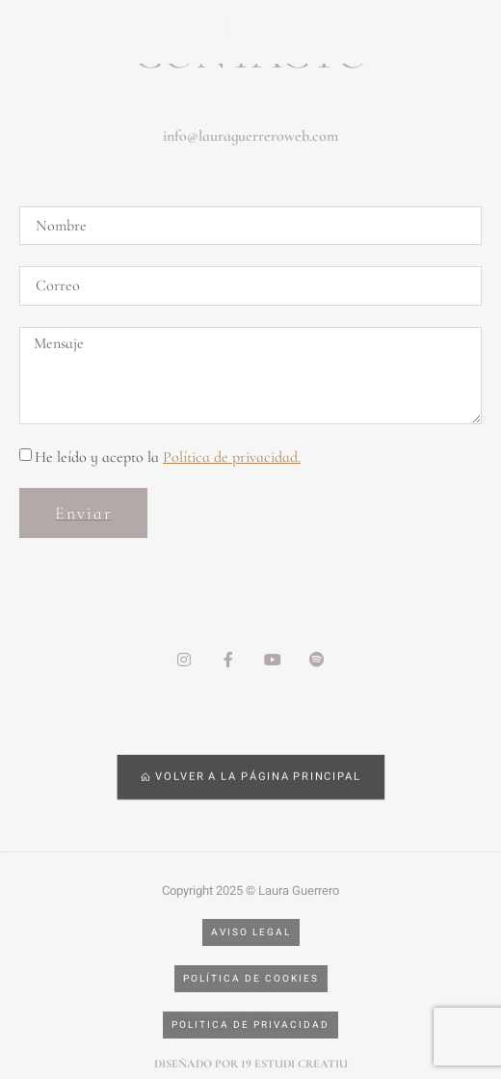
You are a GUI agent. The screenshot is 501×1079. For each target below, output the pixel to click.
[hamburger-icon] (228, 27)
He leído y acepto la (168, 457)
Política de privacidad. (232, 457)
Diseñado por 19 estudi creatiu (251, 1063)
